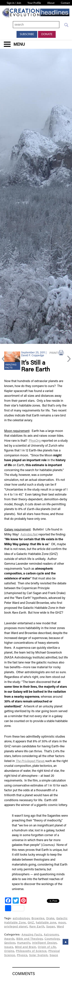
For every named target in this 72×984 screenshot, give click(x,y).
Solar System (38, 955)
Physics (22, 955)
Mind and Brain (25, 947)
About (51, 3)
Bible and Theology (29, 939)
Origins (9, 951)
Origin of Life (47, 947)
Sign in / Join (14, 3)
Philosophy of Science (31, 951)
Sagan (50, 926)
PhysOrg (35, 440)
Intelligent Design (44, 943)
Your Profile (34, 3)
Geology (9, 943)
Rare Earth (37, 926)
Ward (60, 926)
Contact (65, 3)
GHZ (31, 922)
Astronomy (51, 934)
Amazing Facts (32, 934)
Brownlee (38, 918)
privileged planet (16, 926)
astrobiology (21, 918)
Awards (9, 939)
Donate (46, 34)
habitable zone (46, 922)
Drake (50, 918)
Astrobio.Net (29, 534)
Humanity (23, 943)
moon (62, 922)
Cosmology (52, 939)
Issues (8, 947)
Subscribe (27, 34)
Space (54, 955)
